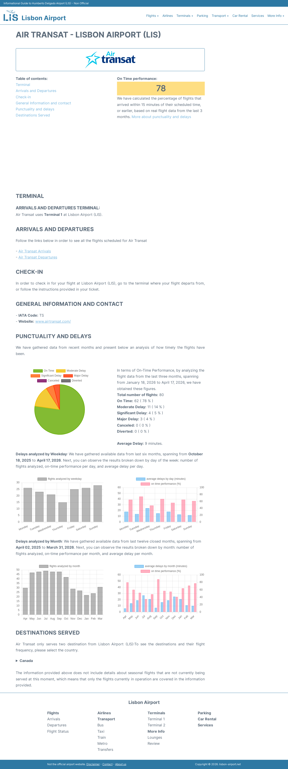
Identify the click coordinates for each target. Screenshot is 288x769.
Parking (202, 16)
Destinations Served (33, 115)
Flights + (152, 16)
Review (154, 743)
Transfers (105, 749)
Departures (56, 725)
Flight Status (58, 731)
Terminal (23, 84)
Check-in (23, 97)
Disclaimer (93, 764)
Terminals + (184, 16)
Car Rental (240, 16)
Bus (100, 725)
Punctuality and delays (35, 109)
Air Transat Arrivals (34, 251)
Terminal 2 (156, 725)
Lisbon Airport (44, 18)
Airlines (167, 16)
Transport (106, 719)
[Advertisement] (110, 155)
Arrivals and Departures (36, 90)
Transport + (220, 16)
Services (257, 16)
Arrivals (53, 719)
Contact (107, 764)
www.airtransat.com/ (53, 321)
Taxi (100, 731)
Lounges (155, 737)
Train (101, 737)
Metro (102, 743)
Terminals (156, 713)
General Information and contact (43, 103)
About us (120, 764)
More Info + (276, 16)
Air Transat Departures (37, 257)
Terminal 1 (156, 719)
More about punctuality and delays (161, 116)
